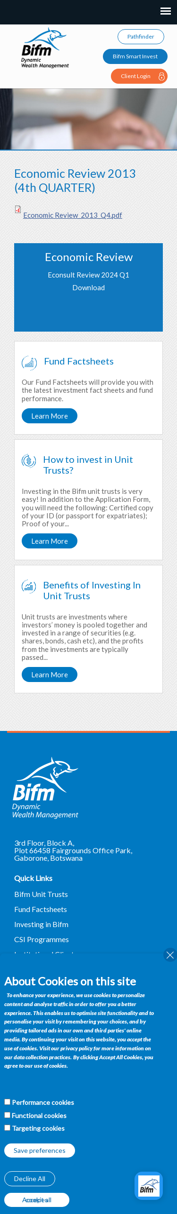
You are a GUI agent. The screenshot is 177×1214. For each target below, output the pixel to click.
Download (88, 288)
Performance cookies (43, 1102)
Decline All (29, 1178)
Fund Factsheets (40, 909)
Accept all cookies (36, 1200)
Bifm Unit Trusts (41, 893)
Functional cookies (39, 1115)
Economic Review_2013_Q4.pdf (72, 215)
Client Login (136, 75)
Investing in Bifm (41, 924)
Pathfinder (140, 36)
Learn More (49, 416)
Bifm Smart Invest (135, 56)
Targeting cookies (38, 1128)
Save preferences (40, 1150)
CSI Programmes (41, 939)
